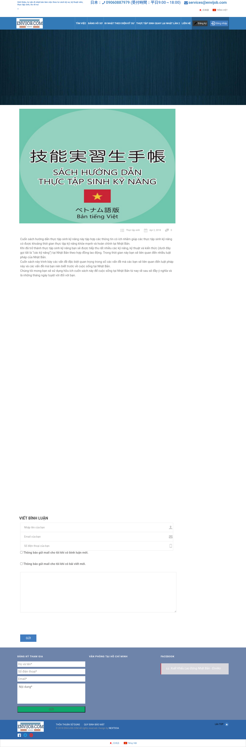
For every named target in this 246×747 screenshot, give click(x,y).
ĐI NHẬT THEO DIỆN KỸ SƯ (119, 23)
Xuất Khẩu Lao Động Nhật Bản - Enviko (196, 668)
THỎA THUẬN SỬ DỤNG (68, 724)
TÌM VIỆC (81, 23)
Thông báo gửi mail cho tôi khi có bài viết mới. (54, 564)
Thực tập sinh (133, 230)
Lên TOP (222, 724)
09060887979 (118, 2)
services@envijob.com (207, 2)
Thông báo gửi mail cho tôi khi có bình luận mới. (55, 552)
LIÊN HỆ (186, 23)
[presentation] (45, 625)
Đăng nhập (219, 23)
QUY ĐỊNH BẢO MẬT (94, 724)
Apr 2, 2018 (152, 230)
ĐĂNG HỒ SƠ (95, 23)
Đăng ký (202, 23)
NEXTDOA (114, 728)
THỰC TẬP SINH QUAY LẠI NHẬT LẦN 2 (158, 23)
